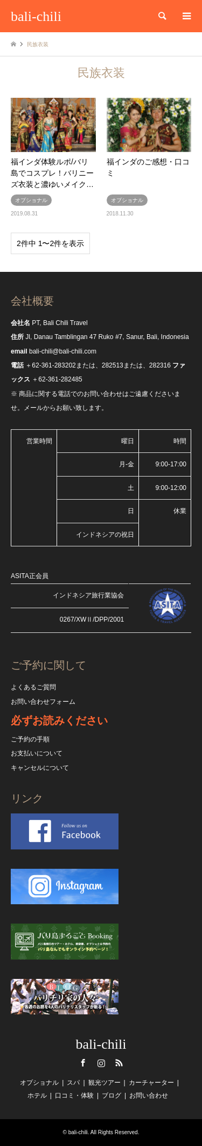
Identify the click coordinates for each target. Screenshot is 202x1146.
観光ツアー (104, 1082)
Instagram (101, 1062)
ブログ (111, 1095)
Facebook (83, 1062)
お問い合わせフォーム (43, 701)
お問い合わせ (148, 1095)
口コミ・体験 (74, 1095)
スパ (73, 1082)
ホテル (37, 1095)
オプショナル (39, 1082)
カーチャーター (151, 1082)
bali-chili (101, 1044)
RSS (119, 1062)
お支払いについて (36, 753)
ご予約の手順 (30, 739)
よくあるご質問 (33, 687)
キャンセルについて (40, 768)
